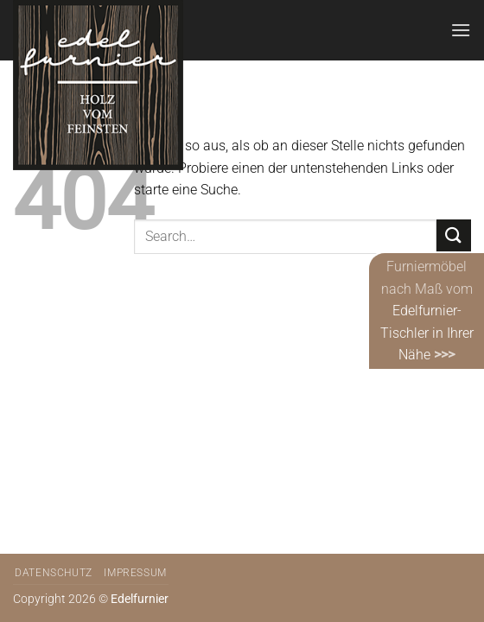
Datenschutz (53, 573)
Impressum (135, 573)
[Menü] (460, 30)
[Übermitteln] (453, 236)
